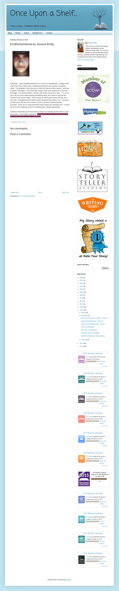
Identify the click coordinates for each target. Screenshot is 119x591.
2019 (81, 298)
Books (17, 33)
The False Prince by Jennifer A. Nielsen (94, 318)
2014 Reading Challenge (93, 493)
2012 (81, 343)
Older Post (65, 192)
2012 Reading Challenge (93, 533)
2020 (81, 295)
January (84, 340)
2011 (81, 346)
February (84, 315)
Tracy (88, 357)
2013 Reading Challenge (93, 513)
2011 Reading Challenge (93, 553)
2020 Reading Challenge (93, 373)
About (26, 33)
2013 (81, 310)
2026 (81, 277)
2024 (81, 283)
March (83, 312)
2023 (81, 286)
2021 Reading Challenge (93, 353)
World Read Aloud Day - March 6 (92, 321)
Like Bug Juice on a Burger (90, 333)
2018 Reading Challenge (93, 413)
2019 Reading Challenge (93, 393)
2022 (81, 289)
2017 (81, 304)
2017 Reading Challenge (93, 433)
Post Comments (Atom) (27, 196)
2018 (81, 301)
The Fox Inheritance (88, 327)
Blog (10, 33)
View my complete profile (85, 60)
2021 (81, 292)
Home (40, 192)
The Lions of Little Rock (89, 330)
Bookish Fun (38, 33)
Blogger (68, 580)
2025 (81, 280)
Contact (49, 33)
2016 (81, 307)
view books (104, 366)
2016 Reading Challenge (93, 453)
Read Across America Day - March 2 (93, 324)
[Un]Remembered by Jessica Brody (93, 336)
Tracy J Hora (92, 43)
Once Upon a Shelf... (43, 13)
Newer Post (15, 192)
